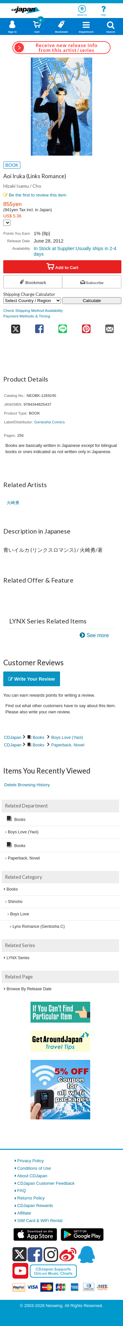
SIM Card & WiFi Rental (40, 1220)
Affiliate (24, 1213)
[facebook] (35, 1254)
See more (98, 635)
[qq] (86, 1254)
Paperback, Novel (67, 744)
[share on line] (62, 326)
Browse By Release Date (29, 989)
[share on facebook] (39, 326)
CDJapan (12, 737)
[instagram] (51, 1254)
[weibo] (67, 1254)
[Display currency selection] (6, 223)
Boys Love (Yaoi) (67, 737)
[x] (19, 1254)
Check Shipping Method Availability (33, 310)
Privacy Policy (30, 1160)
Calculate (92, 300)
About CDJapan (32, 1175)
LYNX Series (18, 958)
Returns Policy (31, 1198)
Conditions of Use (34, 1168)
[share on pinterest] (86, 326)
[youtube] (20, 1271)
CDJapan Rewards (35, 1205)
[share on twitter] (15, 326)
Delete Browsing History (27, 784)
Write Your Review (31, 679)
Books (39, 737)
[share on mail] (110, 326)
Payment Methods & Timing (26, 316)
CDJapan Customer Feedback (46, 1183)
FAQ (21, 1190)
